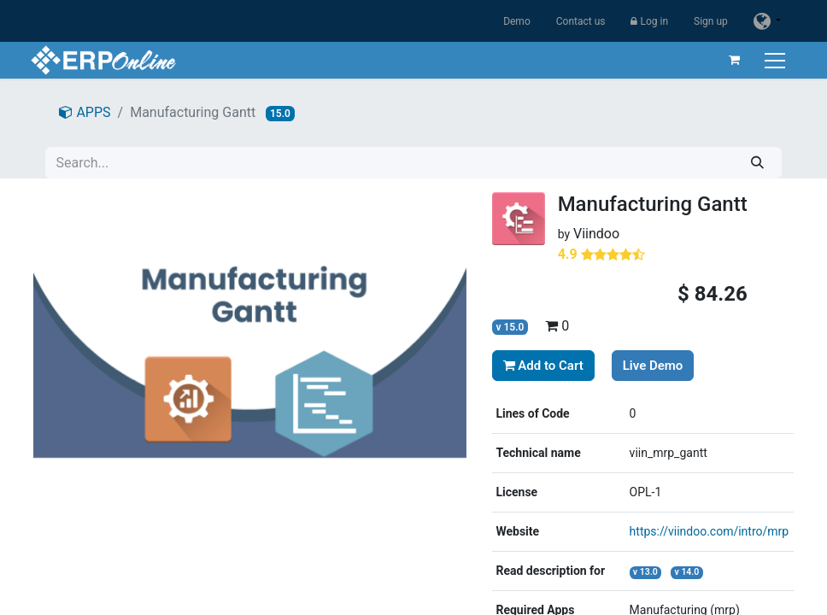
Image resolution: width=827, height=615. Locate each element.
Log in (649, 21)
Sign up (711, 21)
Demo (517, 21)
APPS (84, 112)
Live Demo (653, 365)
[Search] (757, 163)
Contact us (581, 21)
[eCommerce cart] (731, 59)
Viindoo (596, 234)
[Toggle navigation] (774, 60)
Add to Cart (543, 365)
